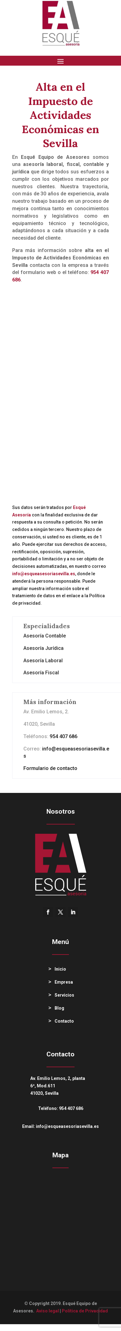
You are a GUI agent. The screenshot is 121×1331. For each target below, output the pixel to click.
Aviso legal (47, 1310)
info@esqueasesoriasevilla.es (67, 1126)
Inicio (60, 969)
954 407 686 (63, 736)
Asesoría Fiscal (41, 673)
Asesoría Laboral (43, 660)
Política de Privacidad (85, 1310)
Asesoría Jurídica (43, 648)
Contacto (64, 1021)
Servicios (64, 995)
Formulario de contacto (50, 768)
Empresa (64, 982)
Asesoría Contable (44, 636)
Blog (59, 1008)
